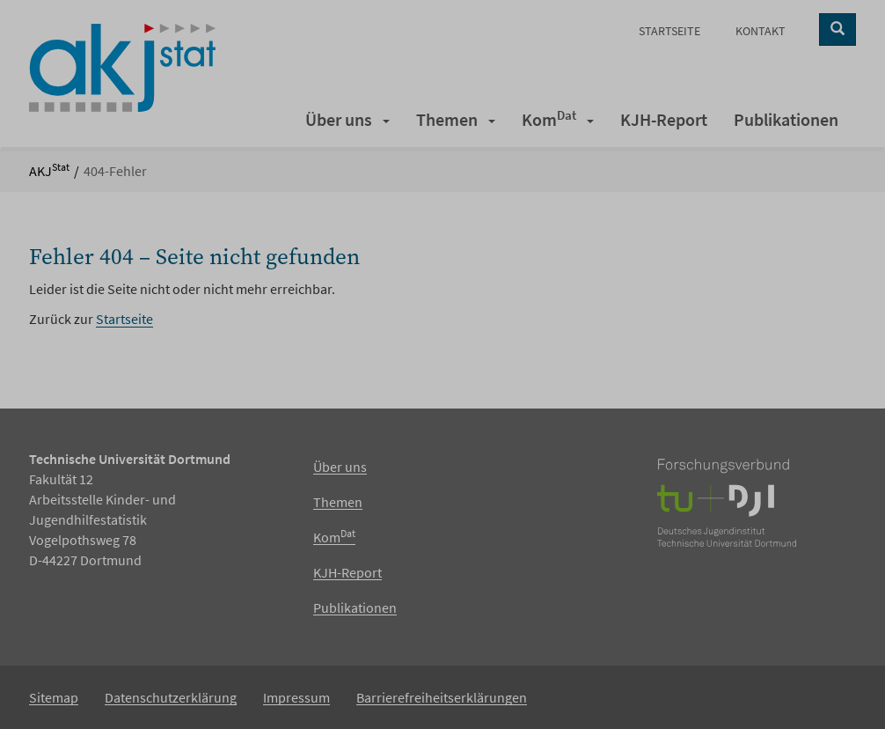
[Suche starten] (837, 29)
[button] (388, 119)
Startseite (124, 319)
